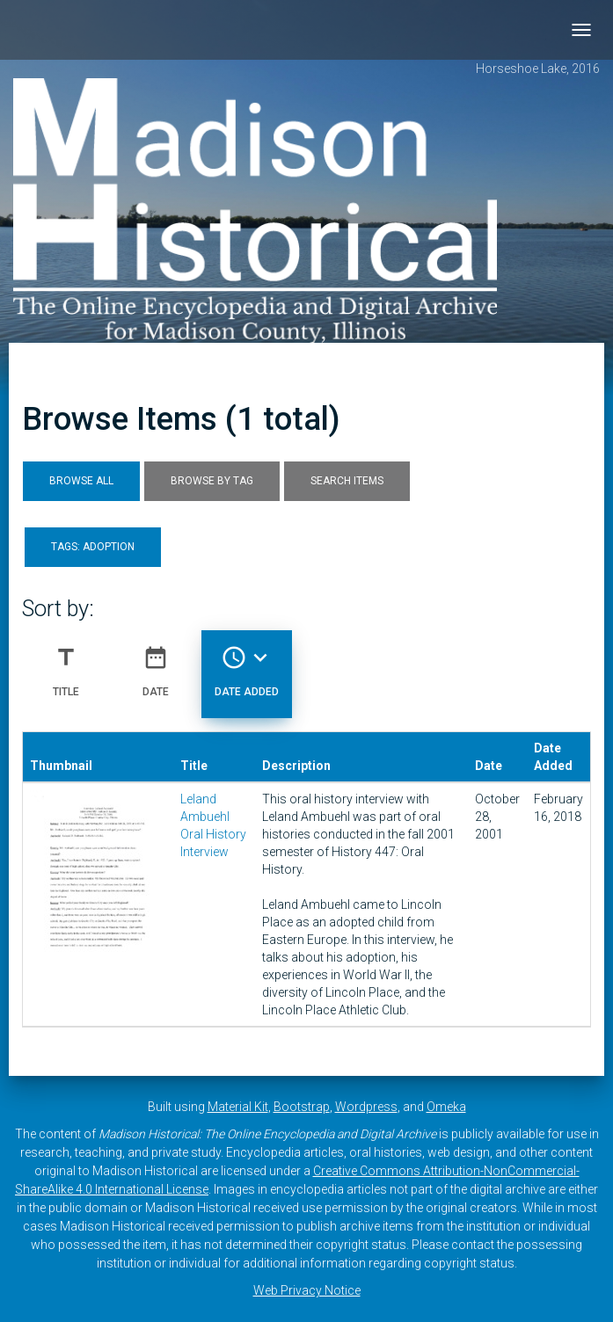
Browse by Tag (212, 481)
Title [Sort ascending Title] (66, 664)
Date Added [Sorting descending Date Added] (247, 664)
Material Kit (238, 1107)
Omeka (446, 1107)
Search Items (346, 481)
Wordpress (366, 1107)
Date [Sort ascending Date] (155, 664)
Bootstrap (302, 1107)
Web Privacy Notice (307, 1290)
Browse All (81, 481)
